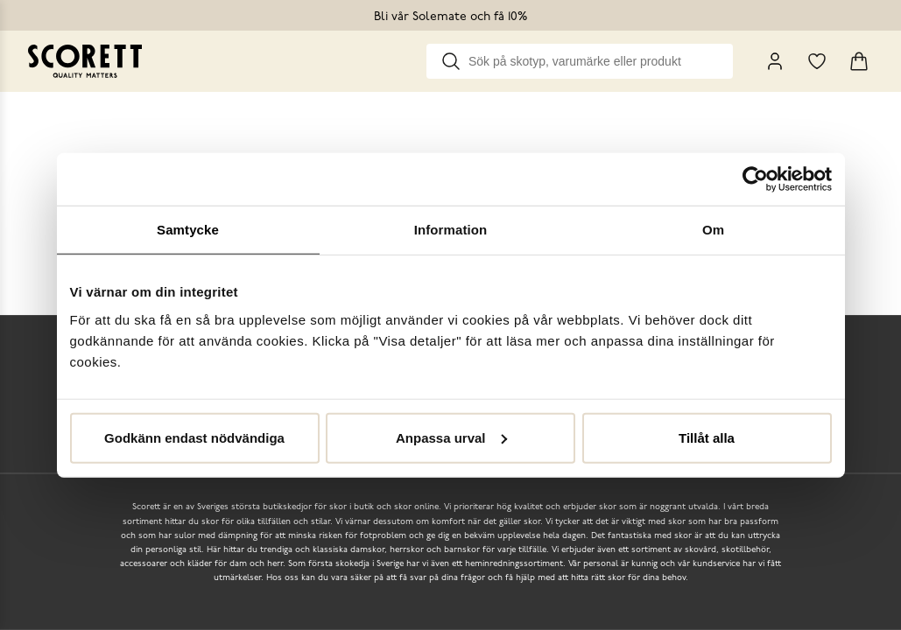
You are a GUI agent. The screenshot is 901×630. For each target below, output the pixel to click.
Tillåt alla (707, 437)
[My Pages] (775, 61)
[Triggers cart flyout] (859, 61)
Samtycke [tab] (188, 229)
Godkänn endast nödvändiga (194, 437)
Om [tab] (713, 229)
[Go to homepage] (85, 61)
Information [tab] (451, 229)
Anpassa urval (451, 437)
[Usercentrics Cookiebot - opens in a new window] (755, 179)
